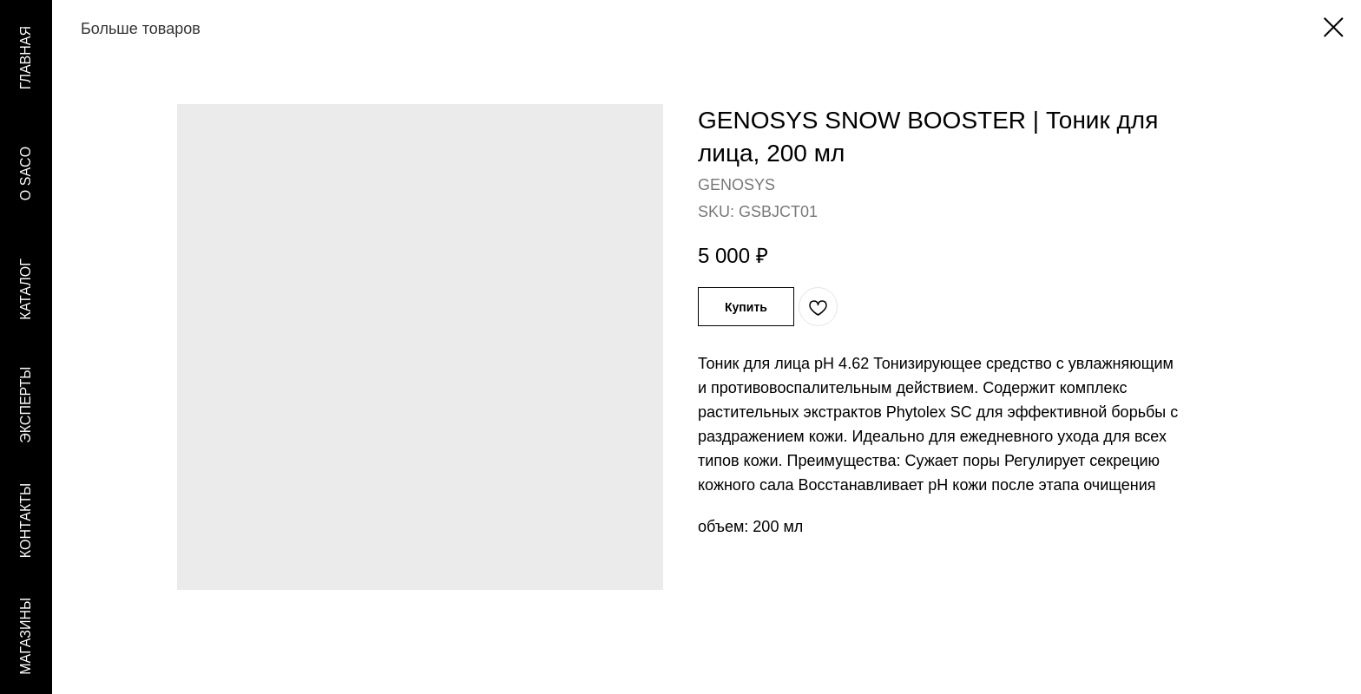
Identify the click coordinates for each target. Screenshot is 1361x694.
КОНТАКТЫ (25, 520)
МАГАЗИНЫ (25, 636)
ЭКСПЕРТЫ (25, 405)
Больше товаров (119, 28)
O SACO (25, 173)
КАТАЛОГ (25, 289)
